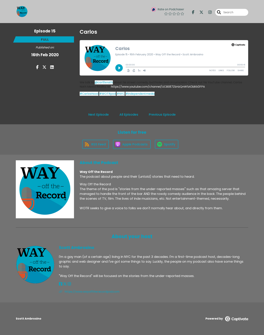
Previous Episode (162, 114)
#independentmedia (140, 94)
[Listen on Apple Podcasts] (132, 144)
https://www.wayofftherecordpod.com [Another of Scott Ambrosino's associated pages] (89, 292)
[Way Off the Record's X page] (199, 12)
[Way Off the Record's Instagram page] (208, 12)
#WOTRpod (107, 94)
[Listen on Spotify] (166, 144)
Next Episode (98, 114)
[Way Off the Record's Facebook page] (193, 12)
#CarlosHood (89, 94)
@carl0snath (104, 82)
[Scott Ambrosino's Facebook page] (60, 284)
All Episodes (128, 114)
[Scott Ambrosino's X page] (65, 284)
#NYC (121, 94)
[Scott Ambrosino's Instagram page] (69, 284)
